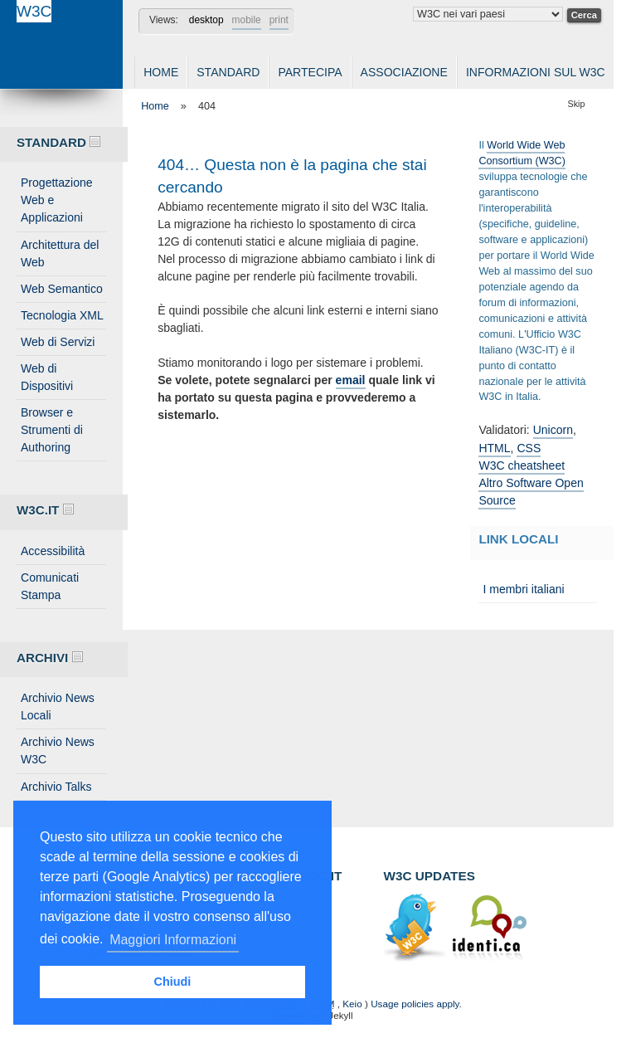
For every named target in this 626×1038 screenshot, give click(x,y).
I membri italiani (523, 589)
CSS (529, 448)
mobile (246, 20)
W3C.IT (45, 510)
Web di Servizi (58, 341)
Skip (576, 104)
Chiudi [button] (173, 981)
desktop (206, 20)
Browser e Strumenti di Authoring (52, 430)
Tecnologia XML (62, 315)
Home (160, 72)
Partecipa (310, 72)
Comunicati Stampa (50, 586)
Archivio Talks (56, 786)
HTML (494, 448)
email (351, 380)
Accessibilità (53, 551)
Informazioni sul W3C (535, 72)
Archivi (50, 658)
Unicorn (553, 429)
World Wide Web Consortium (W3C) (521, 153)
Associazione (404, 72)
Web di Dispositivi (47, 377)
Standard (228, 72)
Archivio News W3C (58, 750)
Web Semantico (62, 288)
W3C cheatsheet (521, 465)
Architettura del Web (60, 253)
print (279, 20)
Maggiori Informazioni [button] (172, 940)
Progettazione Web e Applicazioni (57, 200)
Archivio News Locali (58, 706)
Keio (352, 1003)
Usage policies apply (415, 1003)
